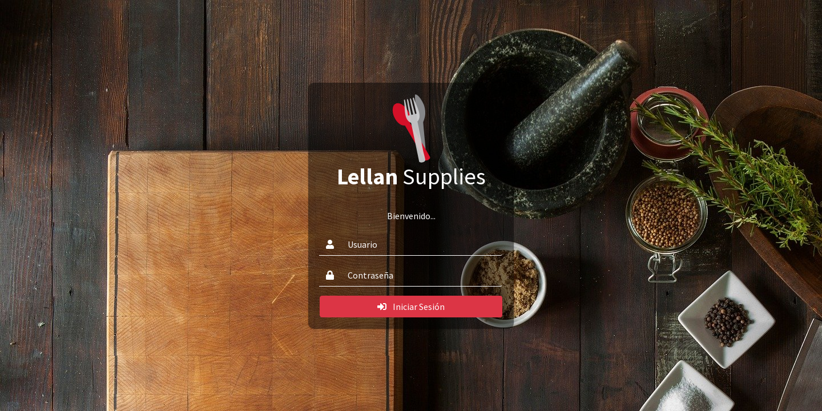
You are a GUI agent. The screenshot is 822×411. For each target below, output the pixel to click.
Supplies (411, 176)
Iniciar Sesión (411, 306)
